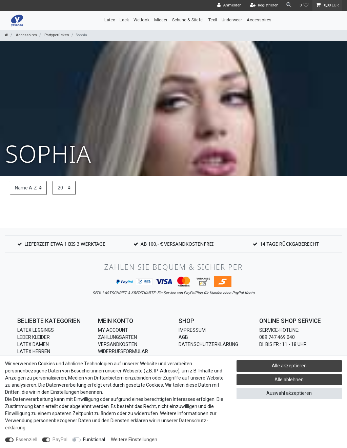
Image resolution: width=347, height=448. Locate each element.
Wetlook (141, 19)
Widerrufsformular (123, 351)
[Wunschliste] (304, 5)
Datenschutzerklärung (208, 344)
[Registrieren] (264, 5)
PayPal (60, 439)
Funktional (94, 439)
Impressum (192, 330)
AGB (183, 337)
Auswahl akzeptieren (289, 393)
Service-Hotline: (279, 330)
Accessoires (259, 19)
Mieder (160, 19)
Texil (212, 19)
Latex (109, 19)
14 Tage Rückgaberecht (289, 244)
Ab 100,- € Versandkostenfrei (177, 244)
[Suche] (289, 5)
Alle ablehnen (289, 379)
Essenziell (26, 439)
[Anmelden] (229, 5)
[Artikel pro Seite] (64, 188)
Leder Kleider (33, 337)
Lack (124, 19)
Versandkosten (117, 344)
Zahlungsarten (117, 337)
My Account (113, 330)
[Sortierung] (28, 188)
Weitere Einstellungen (134, 439)
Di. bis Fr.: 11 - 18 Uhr (283, 344)
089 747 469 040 (277, 337)
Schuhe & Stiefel (188, 19)
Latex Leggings (35, 330)
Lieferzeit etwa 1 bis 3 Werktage (64, 244)
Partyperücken (56, 35)
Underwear (232, 19)
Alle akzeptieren (289, 365)
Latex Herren (33, 351)
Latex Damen (33, 344)
